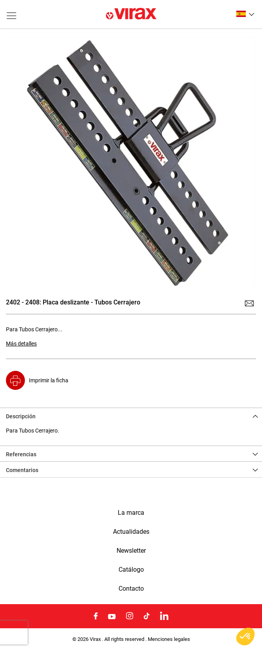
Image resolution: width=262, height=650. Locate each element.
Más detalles (21, 343)
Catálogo (131, 569)
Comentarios (22, 470)
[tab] (131, 415)
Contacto (131, 588)
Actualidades (131, 531)
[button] (245, 14)
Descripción (21, 416)
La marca (131, 512)
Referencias (21, 454)
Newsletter (131, 550)
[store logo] (131, 14)
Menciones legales (169, 639)
